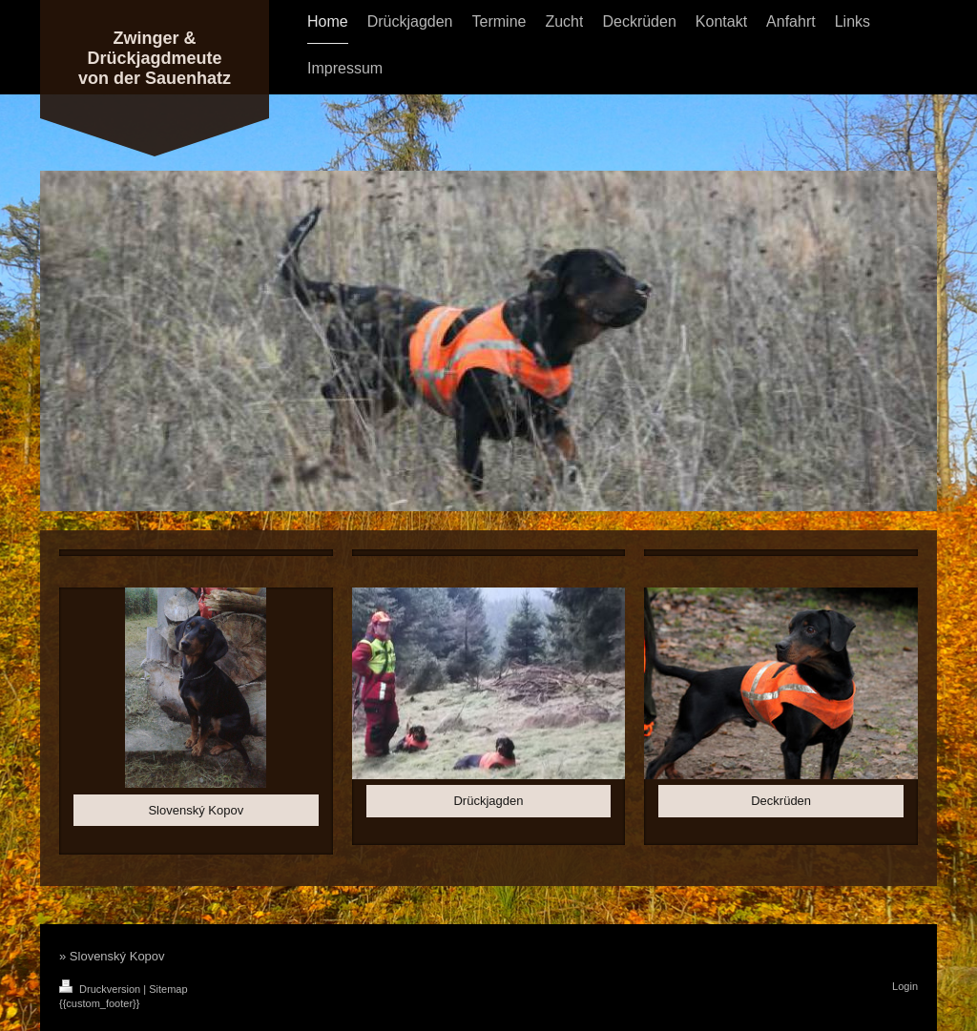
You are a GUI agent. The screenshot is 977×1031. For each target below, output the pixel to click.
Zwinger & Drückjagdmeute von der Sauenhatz (154, 58)
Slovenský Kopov (195, 810)
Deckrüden (781, 801)
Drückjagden (488, 801)
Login (905, 986)
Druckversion (101, 989)
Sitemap (168, 989)
